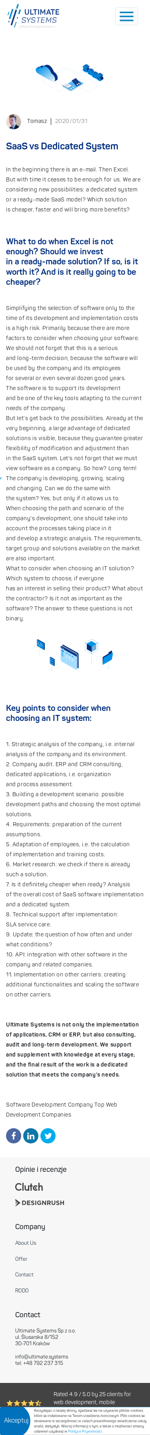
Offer (21, 1259)
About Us (25, 1243)
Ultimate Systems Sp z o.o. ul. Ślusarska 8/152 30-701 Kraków (45, 1337)
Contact (24, 1275)
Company (30, 1227)
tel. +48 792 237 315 (39, 1363)
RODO (22, 1291)
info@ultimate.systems (41, 1357)
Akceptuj (16, 1421)
